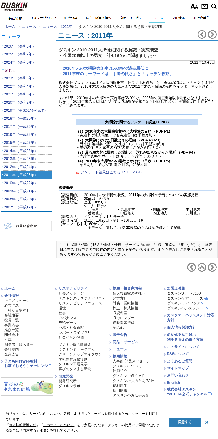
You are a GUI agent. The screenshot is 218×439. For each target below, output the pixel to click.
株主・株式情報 (125, 308)
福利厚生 (120, 385)
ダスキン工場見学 (73, 364)
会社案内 (11, 349)
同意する (185, 422)
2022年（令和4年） (20, 86)
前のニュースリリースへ (202, 34)
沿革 (8, 339)
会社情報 (15, 19)
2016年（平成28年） (21, 134)
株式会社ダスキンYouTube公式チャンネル (187, 391)
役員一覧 (11, 320)
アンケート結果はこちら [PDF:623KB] (112, 172)
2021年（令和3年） (20, 94)
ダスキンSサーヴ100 (184, 293)
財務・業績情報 (125, 303)
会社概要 (11, 315)
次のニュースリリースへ (212, 34)
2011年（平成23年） (21, 175)
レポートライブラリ (75, 332)
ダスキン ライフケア (184, 303)
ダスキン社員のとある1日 (134, 381)
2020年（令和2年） (20, 102)
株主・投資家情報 (98, 19)
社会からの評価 (71, 337)
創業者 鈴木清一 (18, 344)
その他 (118, 327)
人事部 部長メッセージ (131, 361)
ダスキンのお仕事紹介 (131, 395)
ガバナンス (68, 318)
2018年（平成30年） (21, 118)
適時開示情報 (124, 323)
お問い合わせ (204, 6)
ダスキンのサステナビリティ (82, 298)
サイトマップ (178, 368)
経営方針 (120, 298)
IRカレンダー (124, 318)
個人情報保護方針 (181, 327)
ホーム (9, 288)
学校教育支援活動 (73, 359)
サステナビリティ (43, 19)
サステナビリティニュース (80, 303)
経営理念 (11, 305)
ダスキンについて (127, 366)
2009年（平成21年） (21, 191)
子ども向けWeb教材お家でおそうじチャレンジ (26, 363)
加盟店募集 (201, 19)
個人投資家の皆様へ (129, 293)
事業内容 (11, 325)
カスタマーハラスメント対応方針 (190, 317)
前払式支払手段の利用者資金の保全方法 (185, 337)
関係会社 (11, 335)
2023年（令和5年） (20, 78)
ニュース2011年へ (202, 267)
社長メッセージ (17, 301)
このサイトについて (183, 347)
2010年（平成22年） (21, 183)
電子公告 (120, 335)
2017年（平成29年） (21, 127)
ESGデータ (68, 323)
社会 (62, 313)
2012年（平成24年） (21, 167)
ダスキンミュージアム (77, 349)
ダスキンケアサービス (185, 298)
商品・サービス (131, 19)
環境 (62, 308)
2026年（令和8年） (20, 46)
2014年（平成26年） (21, 151)
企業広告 (11, 354)
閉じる (10, 70)
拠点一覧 (11, 330)
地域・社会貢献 (71, 327)
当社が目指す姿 (17, 310)
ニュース (157, 19)
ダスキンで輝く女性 (129, 376)
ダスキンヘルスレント (185, 308)
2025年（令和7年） (20, 54)
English (173, 382)
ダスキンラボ (69, 386)
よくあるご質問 (179, 361)
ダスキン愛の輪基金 (75, 344)
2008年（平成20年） (21, 199)
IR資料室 (120, 313)
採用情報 (178, 19)
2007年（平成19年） (21, 207)
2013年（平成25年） (21, 159)
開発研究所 (68, 381)
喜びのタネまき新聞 (75, 369)
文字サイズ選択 (194, 6)
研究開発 (71, 19)
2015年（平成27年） (21, 143)
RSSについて (178, 354)
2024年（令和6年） (20, 62)
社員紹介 (120, 371)
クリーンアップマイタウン (80, 354)
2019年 (26, 110)
